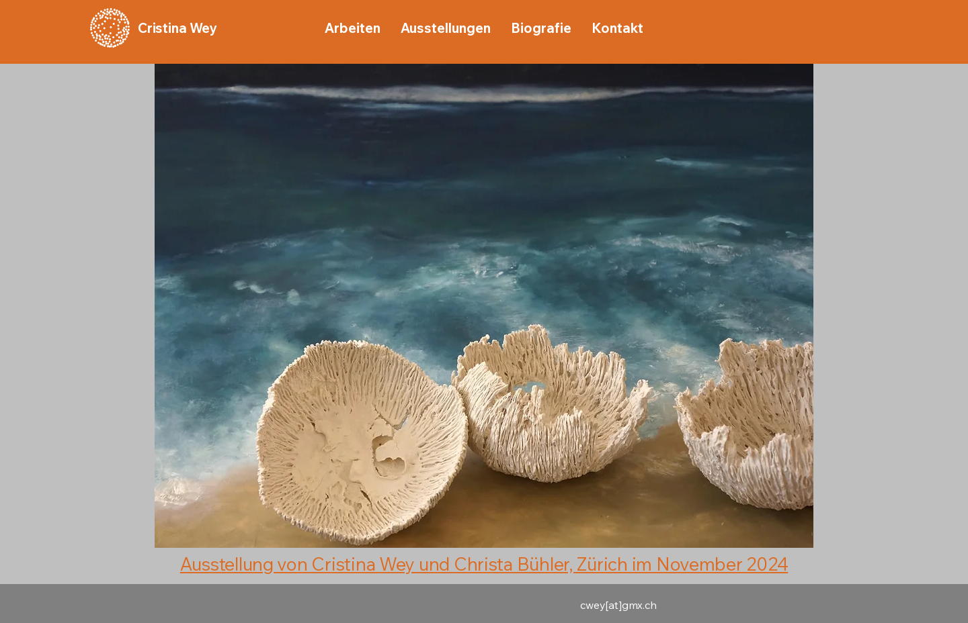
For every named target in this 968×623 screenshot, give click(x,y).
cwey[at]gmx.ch (618, 605)
